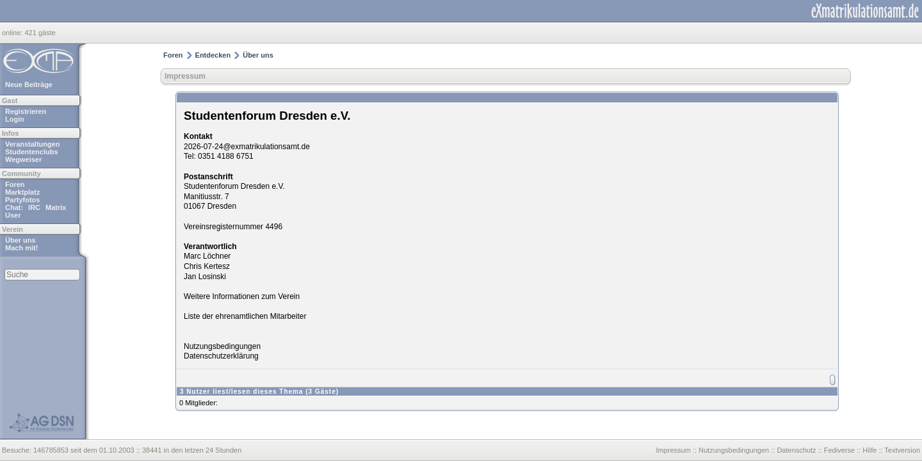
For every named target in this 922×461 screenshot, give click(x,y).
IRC (34, 207)
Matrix (55, 207)
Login (14, 119)
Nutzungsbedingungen (222, 346)
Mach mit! (21, 248)
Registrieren (25, 111)
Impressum (185, 76)
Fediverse (839, 450)
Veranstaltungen (32, 144)
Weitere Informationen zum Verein (242, 296)
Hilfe (869, 450)
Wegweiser (23, 159)
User (12, 215)
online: (13, 32)
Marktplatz (22, 192)
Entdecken (213, 55)
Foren (15, 184)
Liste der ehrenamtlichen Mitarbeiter (245, 316)
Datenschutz (796, 450)
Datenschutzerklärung (221, 356)
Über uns (20, 240)
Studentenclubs (31, 152)
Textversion (902, 450)
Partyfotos (22, 200)
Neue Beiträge (29, 84)
